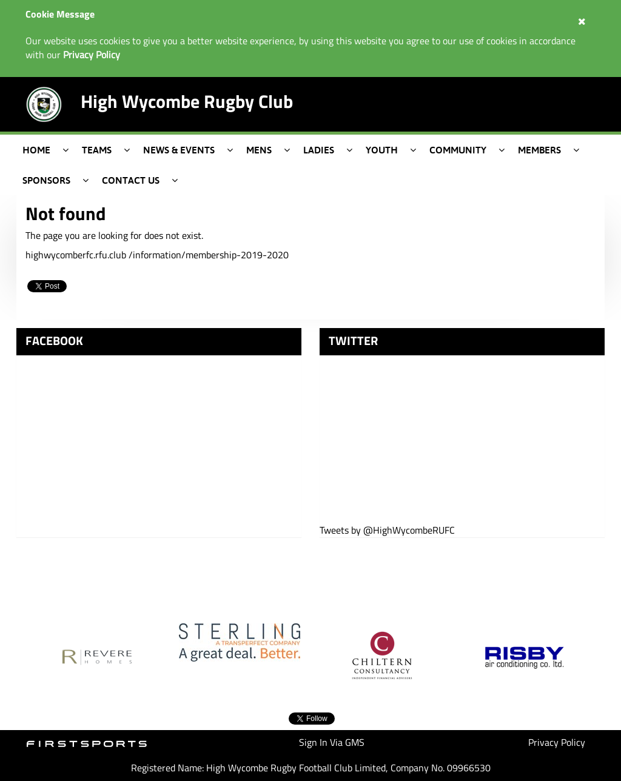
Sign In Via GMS (331, 742)
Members (539, 150)
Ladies (318, 150)
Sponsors (46, 180)
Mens (259, 150)
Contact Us (130, 180)
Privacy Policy (556, 742)
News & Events (179, 150)
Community (457, 150)
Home (36, 150)
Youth (382, 150)
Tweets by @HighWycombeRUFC (387, 530)
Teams (97, 150)
